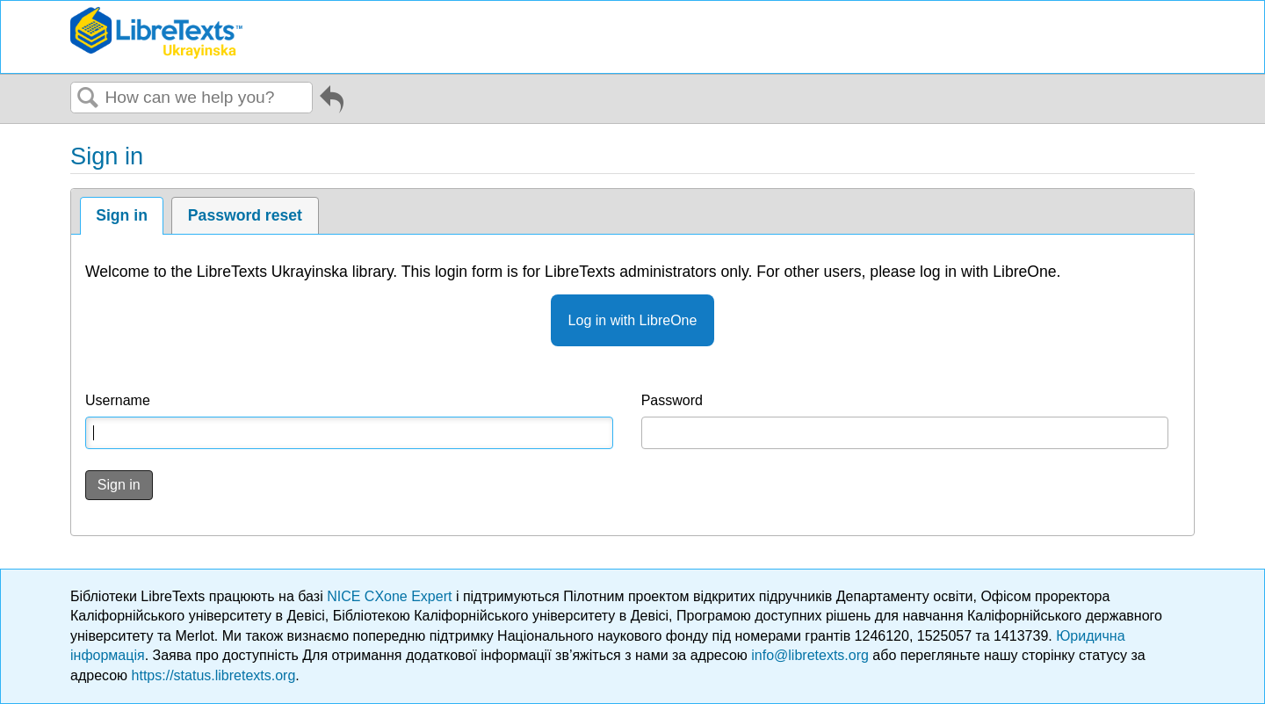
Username (117, 400)
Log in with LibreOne (633, 320)
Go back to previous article (331, 102)
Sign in (122, 215)
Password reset (245, 215)
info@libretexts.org (810, 655)
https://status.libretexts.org (214, 675)
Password (672, 400)
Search (87, 98)
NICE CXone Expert (391, 596)
